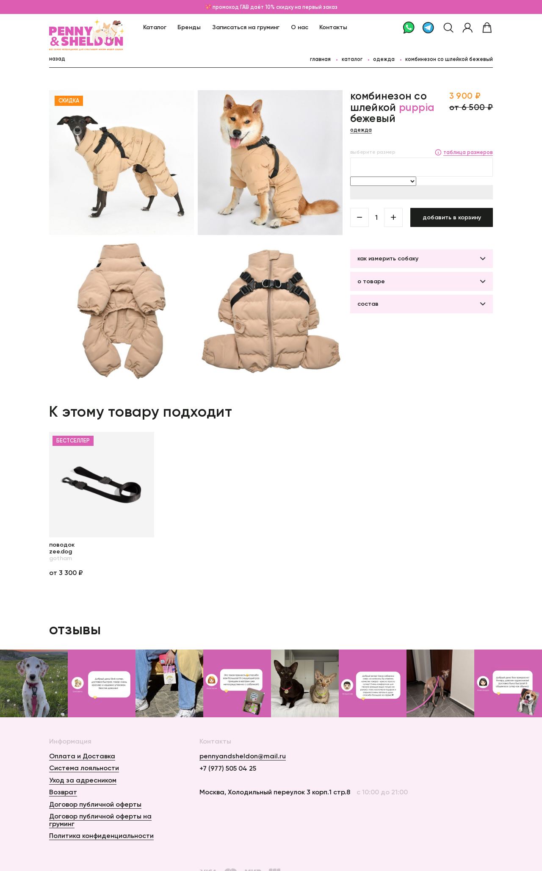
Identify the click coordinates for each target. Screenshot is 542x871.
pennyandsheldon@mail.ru (242, 756)
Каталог (154, 27)
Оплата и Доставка (82, 756)
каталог (352, 59)
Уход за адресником (82, 780)
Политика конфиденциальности (101, 835)
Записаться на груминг (245, 27)
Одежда (384, 59)
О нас (299, 27)
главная (320, 59)
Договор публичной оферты (95, 804)
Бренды (189, 27)
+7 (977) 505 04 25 (227, 768)
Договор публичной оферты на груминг (100, 820)
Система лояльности (84, 767)
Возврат (63, 792)
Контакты (333, 27)
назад (57, 58)
